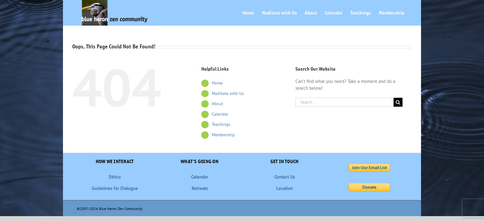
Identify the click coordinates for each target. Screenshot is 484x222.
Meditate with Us (228, 93)
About (217, 103)
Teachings (221, 124)
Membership (223, 135)
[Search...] (344, 102)
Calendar (220, 114)
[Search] (398, 102)
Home (217, 83)
